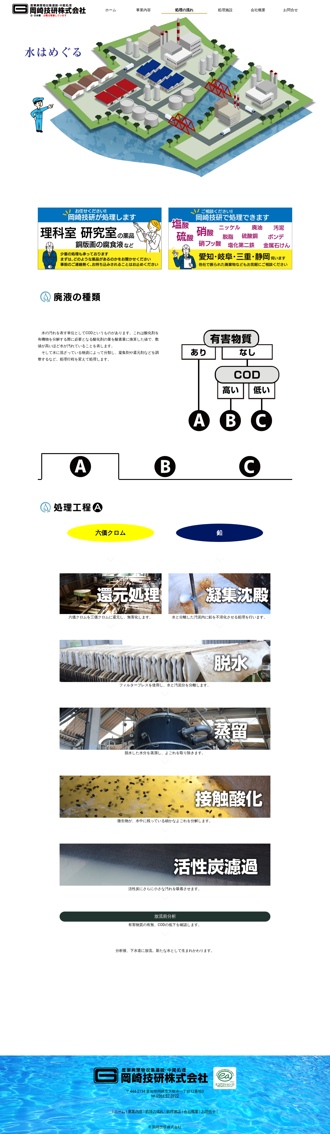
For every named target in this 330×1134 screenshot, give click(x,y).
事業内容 (143, 10)
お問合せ (290, 10)
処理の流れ (184, 10)
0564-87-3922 (167, 1096)
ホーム (110, 10)
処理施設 (225, 10)
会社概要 (258, 10)
